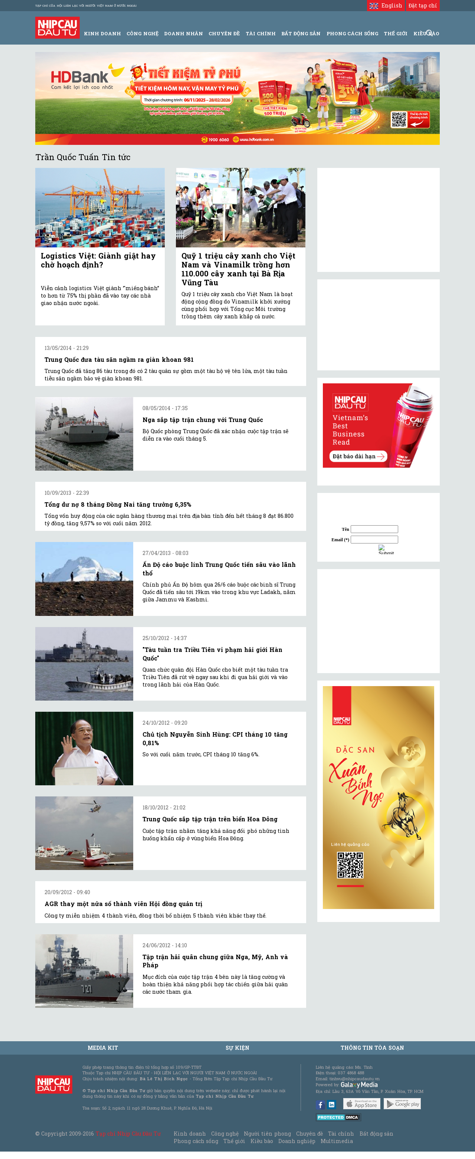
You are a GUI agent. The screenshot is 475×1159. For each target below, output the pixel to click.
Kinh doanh (190, 1133)
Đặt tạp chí (423, 5)
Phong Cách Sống (352, 33)
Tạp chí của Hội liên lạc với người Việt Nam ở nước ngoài (86, 5)
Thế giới (395, 33)
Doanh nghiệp (296, 1141)
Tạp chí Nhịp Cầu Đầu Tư (128, 1133)
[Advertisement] (378, 621)
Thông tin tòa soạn (372, 1047)
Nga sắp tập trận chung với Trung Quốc (202, 419)
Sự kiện (237, 1047)
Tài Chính (261, 33)
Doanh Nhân (183, 33)
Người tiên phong (267, 1133)
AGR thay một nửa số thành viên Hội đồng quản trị (123, 904)
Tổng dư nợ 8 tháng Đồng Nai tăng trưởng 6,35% (118, 504)
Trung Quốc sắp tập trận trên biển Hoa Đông (210, 819)
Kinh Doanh (102, 33)
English (386, 5)
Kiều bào (261, 1141)
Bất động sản (301, 33)
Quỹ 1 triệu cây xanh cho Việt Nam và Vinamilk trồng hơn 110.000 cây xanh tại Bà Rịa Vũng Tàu (238, 269)
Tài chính (341, 1133)
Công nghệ (225, 1133)
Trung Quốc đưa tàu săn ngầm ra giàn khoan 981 (119, 359)
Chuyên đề (224, 33)
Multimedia (337, 1141)
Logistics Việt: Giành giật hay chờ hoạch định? (98, 260)
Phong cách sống (196, 1141)
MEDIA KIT (103, 1047)
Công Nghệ (142, 33)
